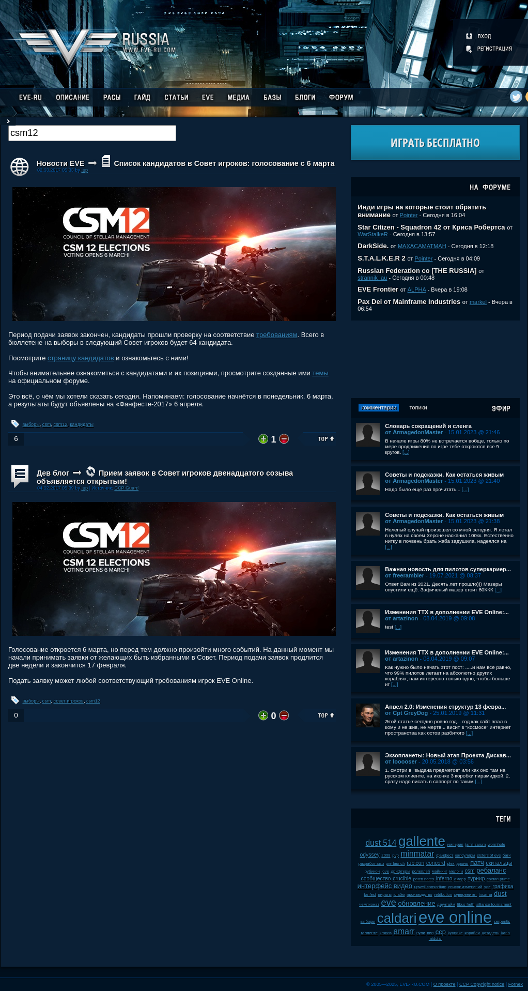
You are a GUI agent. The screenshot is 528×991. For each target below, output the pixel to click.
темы (320, 373)
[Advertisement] (435, 359)
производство (419, 894)
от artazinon (401, 618)
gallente (421, 841)
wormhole (496, 844)
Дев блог (53, 473)
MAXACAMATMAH (422, 246)
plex (450, 863)
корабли (472, 933)
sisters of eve (489, 855)
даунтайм (446, 904)
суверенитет (465, 894)
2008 (385, 855)
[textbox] (92, 133)
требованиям (276, 335)
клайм (399, 894)
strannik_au (372, 278)
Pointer (409, 215)
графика (502, 886)
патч (477, 862)
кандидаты (82, 424)
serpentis (502, 921)
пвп (430, 933)
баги (507, 855)
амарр (460, 879)
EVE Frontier (378, 289)
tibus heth (466, 904)
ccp (441, 932)
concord (435, 863)
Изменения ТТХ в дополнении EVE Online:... (447, 612)
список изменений (465, 887)
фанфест (444, 855)
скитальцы (499, 863)
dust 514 (380, 842)
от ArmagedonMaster (414, 432)
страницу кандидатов (81, 358)
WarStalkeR (373, 234)
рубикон (372, 871)
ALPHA (417, 289)
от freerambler (404, 575)
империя (455, 844)
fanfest (370, 894)
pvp (395, 855)
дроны (462, 863)
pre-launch (395, 863)
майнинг (439, 871)
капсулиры (465, 855)
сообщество (376, 878)
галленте (369, 933)
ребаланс (491, 870)
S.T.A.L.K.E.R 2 (381, 258)
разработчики (371, 863)
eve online (455, 917)
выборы (31, 424)
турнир (476, 878)
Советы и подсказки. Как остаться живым (444, 474)
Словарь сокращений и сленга (428, 426)
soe (487, 887)
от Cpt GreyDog (406, 713)
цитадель (490, 933)
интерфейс (375, 886)
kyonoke (455, 933)
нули (420, 933)
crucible (402, 878)
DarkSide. (373, 246)
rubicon (415, 863)
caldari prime (498, 879)
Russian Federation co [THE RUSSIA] (417, 271)
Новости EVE (61, 163)
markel (478, 302)
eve (388, 902)
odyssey (370, 855)
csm (46, 424)
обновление (417, 903)
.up (84, 170)
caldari (397, 918)
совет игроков (69, 701)
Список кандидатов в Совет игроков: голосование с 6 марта (224, 163)
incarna (485, 894)
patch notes (423, 879)
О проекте (444, 984)
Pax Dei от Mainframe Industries (409, 302)
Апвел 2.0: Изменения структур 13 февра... (445, 707)
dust (500, 893)
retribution (443, 894)
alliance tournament (493, 904)
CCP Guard (126, 488)
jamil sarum (475, 844)
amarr (404, 931)
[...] (406, 452)
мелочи (456, 871)
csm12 (61, 424)
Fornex (515, 984)
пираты (385, 894)
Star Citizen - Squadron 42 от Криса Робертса (431, 227)
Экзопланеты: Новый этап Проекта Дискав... (448, 755)
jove (385, 871)
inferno (444, 878)
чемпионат (369, 904)
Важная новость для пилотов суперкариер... (448, 569)
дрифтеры (400, 871)
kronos (386, 933)
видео (403, 886)
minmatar (417, 853)
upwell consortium (430, 887)
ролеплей (421, 871)
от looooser (401, 761)
